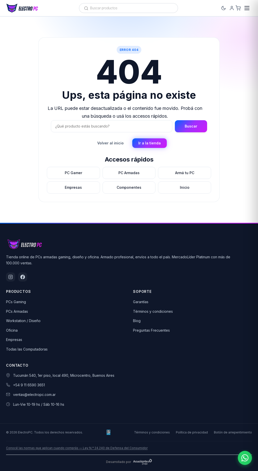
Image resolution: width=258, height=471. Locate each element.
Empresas (14, 339)
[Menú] (247, 8)
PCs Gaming (16, 302)
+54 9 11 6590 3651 (29, 385)
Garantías (140, 302)
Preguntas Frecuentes (151, 330)
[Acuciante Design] (142, 462)
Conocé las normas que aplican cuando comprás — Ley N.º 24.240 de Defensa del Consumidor (77, 448)
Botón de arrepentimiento (233, 432)
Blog (137, 321)
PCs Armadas (17, 311)
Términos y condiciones (153, 311)
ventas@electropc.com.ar (34, 394)
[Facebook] (22, 276)
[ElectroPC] (22, 8)
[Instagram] (10, 276)
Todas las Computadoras (27, 349)
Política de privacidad (192, 432)
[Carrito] (236, 8)
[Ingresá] (225, 8)
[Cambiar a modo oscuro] (214, 8)
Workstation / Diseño (23, 321)
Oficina (12, 330)
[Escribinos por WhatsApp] (245, 458)
